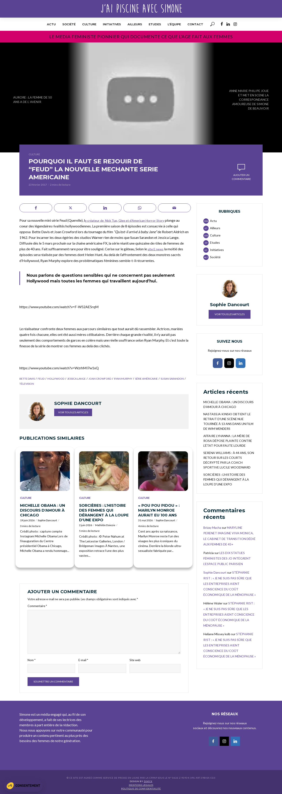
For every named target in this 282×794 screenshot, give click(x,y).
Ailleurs (135, 24)
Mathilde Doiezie (105, 525)
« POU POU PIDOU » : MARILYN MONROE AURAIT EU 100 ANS (159, 510)
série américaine (146, 378)
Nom (31, 660)
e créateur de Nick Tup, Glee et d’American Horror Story (127, 220)
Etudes (155, 24)
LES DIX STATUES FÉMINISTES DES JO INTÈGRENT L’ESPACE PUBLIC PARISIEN (227, 558)
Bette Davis (27, 378)
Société (69, 24)
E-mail (83, 660)
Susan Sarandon (172, 378)
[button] (23, 786)
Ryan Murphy (123, 378)
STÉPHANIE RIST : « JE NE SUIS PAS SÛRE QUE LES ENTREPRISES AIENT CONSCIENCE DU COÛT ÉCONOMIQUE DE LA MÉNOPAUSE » (229, 583)
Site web (135, 660)
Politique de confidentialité (141, 788)
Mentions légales (141, 785)
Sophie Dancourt (47, 520)
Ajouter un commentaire (241, 177)
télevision (26, 383)
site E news (156, 249)
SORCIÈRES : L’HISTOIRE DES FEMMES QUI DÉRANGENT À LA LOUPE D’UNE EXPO (104, 512)
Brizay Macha (212, 527)
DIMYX (148, 781)
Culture (89, 24)
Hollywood (55, 378)
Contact (195, 24)
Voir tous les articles (73, 412)
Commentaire (37, 606)
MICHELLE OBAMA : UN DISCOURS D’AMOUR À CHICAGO (42, 510)
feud (41, 378)
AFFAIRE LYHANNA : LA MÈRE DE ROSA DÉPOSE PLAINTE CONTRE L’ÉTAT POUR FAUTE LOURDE (227, 440)
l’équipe (174, 24)
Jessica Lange (76, 378)
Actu (51, 24)
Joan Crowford (100, 378)
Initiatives (112, 24)
